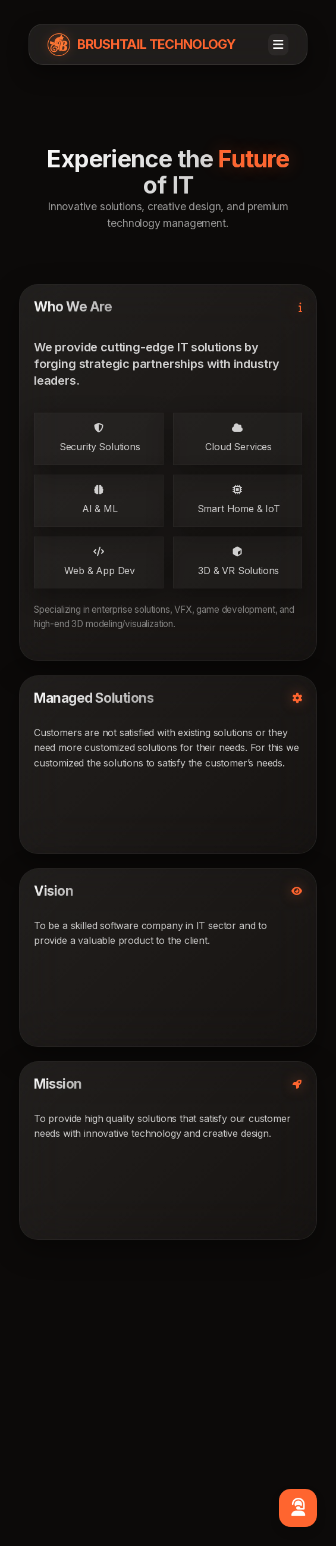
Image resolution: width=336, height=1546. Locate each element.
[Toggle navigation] (278, 44)
